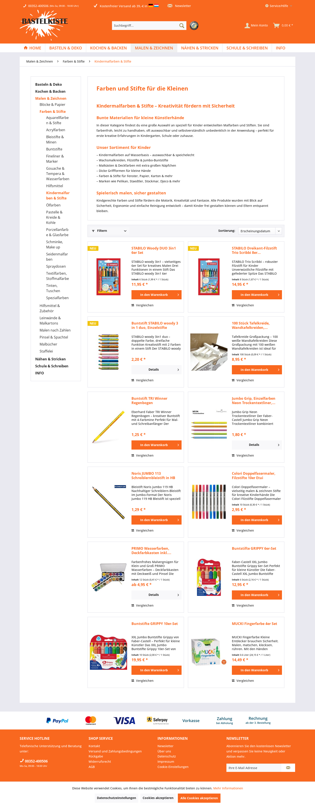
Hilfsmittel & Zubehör (50, 308)
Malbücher (48, 344)
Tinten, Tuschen (53, 288)
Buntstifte (54, 149)
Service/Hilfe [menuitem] (277, 6)
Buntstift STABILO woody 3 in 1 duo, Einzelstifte (154, 325)
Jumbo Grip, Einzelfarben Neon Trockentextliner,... (253, 400)
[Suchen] (181, 25)
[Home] (32, 48)
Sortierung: (226, 231)
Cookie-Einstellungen (173, 767)
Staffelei (46, 351)
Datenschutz (167, 756)
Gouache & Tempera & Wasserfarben (57, 173)
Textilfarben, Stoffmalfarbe (57, 276)
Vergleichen (142, 305)
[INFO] (280, 48)
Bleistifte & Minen (55, 139)
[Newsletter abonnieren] (288, 768)
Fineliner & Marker (55, 159)
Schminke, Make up (54, 244)
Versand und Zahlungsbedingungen (115, 751)
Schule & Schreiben (51, 366)
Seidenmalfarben (57, 257)
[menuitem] (156, 25)
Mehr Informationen (228, 788)
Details (164, 369)
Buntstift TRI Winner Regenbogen (149, 400)
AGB (92, 767)
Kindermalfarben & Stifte (58, 195)
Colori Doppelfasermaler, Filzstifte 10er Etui (253, 475)
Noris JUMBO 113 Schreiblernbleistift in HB (153, 475)
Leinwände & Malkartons (50, 321)
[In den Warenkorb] (156, 294)
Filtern (99, 231)
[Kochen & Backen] (108, 48)
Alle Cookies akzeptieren (199, 798)
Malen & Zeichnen (50, 98)
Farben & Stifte (53, 111)
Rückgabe (96, 756)
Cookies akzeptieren (158, 798)
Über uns (164, 751)
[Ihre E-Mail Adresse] (254, 768)
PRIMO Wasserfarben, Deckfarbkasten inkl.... (151, 550)
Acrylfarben (55, 129)
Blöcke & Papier (52, 104)
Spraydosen (56, 266)
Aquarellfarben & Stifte (57, 120)
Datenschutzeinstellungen (116, 798)
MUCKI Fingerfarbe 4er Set (254, 623)
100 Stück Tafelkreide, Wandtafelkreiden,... (251, 325)
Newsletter (179, 6)
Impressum (166, 761)
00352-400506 (38, 6)
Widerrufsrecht (100, 761)
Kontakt (94, 746)
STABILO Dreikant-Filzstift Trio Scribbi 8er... (254, 250)
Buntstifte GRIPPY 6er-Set (254, 548)
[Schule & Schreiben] (247, 48)
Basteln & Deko (48, 84)
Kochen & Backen (50, 91)
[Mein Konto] (256, 26)
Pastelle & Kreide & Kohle (54, 217)
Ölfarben (53, 205)
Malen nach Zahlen (55, 330)
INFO (39, 373)
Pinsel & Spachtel (54, 337)
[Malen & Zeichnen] (154, 48)
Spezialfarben (57, 297)
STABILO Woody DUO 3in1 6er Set (153, 250)
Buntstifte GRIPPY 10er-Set (154, 623)
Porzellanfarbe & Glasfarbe (57, 232)
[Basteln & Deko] (65, 48)
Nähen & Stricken (50, 359)
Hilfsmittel (54, 185)
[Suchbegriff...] (149, 25)
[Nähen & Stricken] (199, 48)
